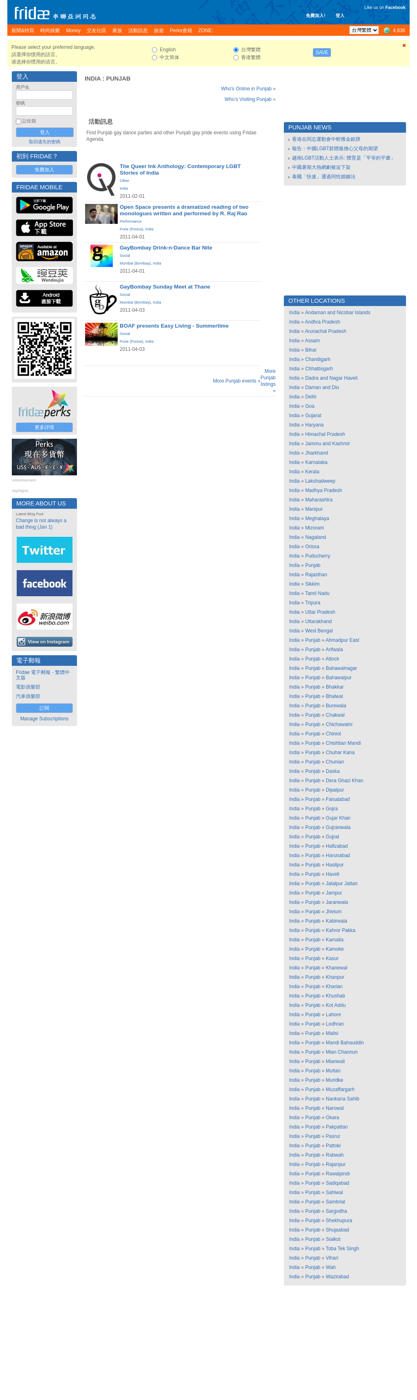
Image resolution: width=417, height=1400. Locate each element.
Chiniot (333, 734)
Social (125, 256)
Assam (312, 340)
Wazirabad (337, 1277)
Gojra (332, 809)
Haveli (332, 874)
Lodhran (335, 1024)
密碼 (20, 103)
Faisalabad (338, 799)
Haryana (314, 425)
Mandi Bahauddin (345, 1043)
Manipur (314, 509)
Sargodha (336, 1211)
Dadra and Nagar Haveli (331, 378)
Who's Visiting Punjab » (250, 99)
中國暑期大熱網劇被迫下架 (321, 167)
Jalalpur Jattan (342, 883)
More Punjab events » (237, 381)
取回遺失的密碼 (44, 141)
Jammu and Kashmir (327, 443)
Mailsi (332, 1033)
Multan (333, 1071)
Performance (130, 221)
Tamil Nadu (317, 593)
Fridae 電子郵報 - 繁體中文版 (43, 674)
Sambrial (335, 1202)
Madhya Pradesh (323, 490)
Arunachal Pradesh (326, 331)
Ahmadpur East (342, 640)
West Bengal (319, 631)
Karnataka (316, 462)
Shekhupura (339, 1220)
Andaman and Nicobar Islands (338, 312)
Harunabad (338, 855)
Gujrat (332, 837)
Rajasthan (316, 575)
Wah (331, 1267)
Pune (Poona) (131, 229)
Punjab (118, 78)
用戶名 (22, 87)
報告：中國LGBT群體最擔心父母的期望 (335, 148)
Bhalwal (334, 696)
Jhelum (334, 911)
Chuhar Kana (340, 752)
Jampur (334, 893)
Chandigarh (317, 359)
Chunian (335, 762)
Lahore (333, 1014)
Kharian (334, 986)
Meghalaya (317, 518)
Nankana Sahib (342, 1099)
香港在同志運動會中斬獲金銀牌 (326, 139)
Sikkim (312, 584)
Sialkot (333, 1239)
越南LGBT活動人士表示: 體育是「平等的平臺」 (343, 158)
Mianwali (335, 1061)
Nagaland (315, 537)
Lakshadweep (320, 481)
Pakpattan (337, 1127)
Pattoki (333, 1145)
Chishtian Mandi (343, 743)
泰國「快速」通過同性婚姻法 (324, 176)
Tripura (312, 603)
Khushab (335, 996)
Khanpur (335, 977)
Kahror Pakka (341, 930)
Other (124, 181)
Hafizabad (337, 846)
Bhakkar (335, 687)
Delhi (310, 397)
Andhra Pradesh (322, 322)
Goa (309, 406)
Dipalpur (335, 790)
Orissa (312, 546)
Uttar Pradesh (320, 612)
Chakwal (335, 715)
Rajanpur (336, 1164)
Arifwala (334, 649)
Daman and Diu (322, 387)
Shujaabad (337, 1230)
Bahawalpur (338, 677)
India (93, 78)
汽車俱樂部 (28, 696)
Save (322, 52)
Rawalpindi (338, 1174)
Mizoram (314, 528)
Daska (333, 771)
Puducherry (317, 556)
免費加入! (315, 15)
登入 (340, 15)
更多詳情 (44, 427)
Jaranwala (337, 902)
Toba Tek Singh (342, 1248)
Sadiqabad (337, 1183)
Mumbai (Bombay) (135, 263)
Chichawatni (339, 724)
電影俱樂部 (28, 687)
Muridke (334, 1080)
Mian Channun (342, 1052)
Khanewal (336, 968)
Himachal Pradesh (325, 434)
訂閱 (44, 708)
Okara (332, 1117)
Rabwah (335, 1155)
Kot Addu (336, 1005)
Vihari (332, 1258)
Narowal (335, 1108)
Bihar (310, 350)
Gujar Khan (338, 818)
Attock (332, 659)
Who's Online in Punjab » (248, 89)
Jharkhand (316, 453)
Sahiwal (334, 1192)
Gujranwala (338, 827)
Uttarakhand (318, 621)
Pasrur (333, 1136)
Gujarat (313, 415)
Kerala (312, 472)
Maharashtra (318, 500)
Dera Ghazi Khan (344, 780)
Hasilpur (335, 865)
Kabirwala (336, 921)
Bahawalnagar (341, 668)
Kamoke (335, 949)
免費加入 (44, 170)
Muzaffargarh (340, 1089)
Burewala (336, 706)
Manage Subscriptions (44, 719)
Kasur (332, 958)
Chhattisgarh (319, 369)
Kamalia (334, 940)
